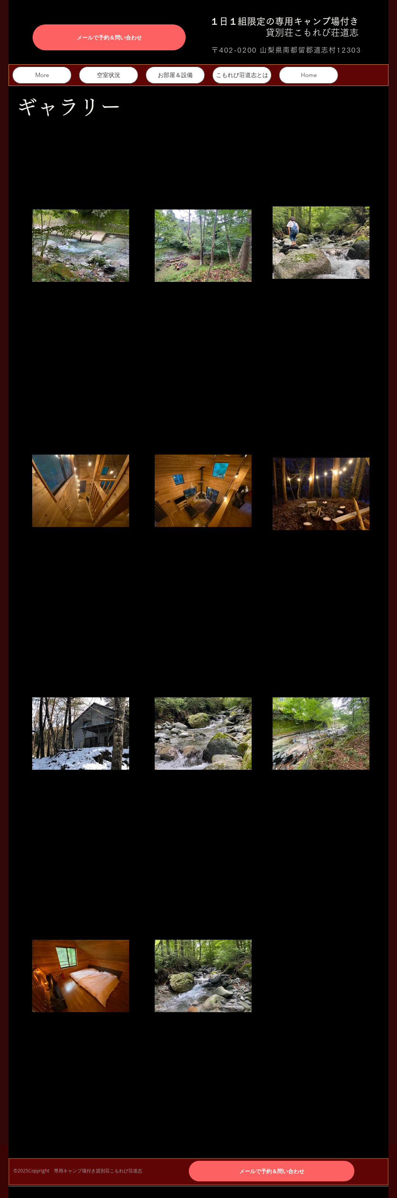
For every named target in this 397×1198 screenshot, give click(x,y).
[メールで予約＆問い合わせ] (109, 37)
